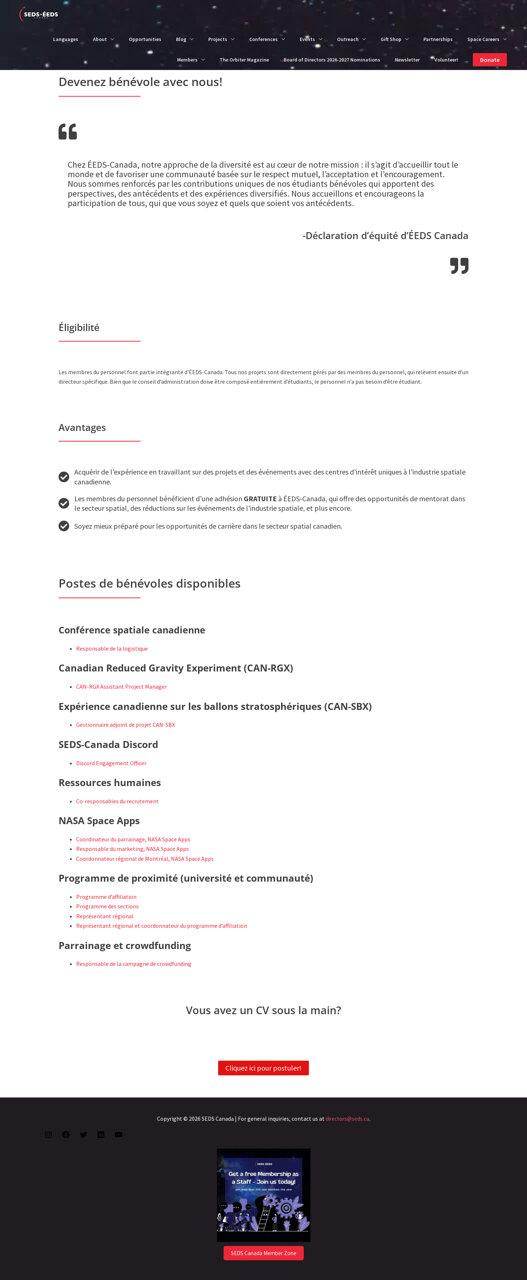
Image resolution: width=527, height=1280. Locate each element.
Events (307, 39)
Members (187, 59)
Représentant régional (105, 916)
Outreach (348, 39)
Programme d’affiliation (106, 896)
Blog (181, 39)
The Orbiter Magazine (244, 59)
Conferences (263, 39)
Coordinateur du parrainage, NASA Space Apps (133, 839)
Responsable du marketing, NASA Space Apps (132, 848)
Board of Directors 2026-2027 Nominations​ (332, 59)
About (100, 39)
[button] (490, 59)
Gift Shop (391, 39)
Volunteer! (446, 59)
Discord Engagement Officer (111, 763)
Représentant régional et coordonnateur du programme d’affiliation (161, 925)
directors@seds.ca (347, 1118)
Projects (217, 39)
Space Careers (483, 39)
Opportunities (145, 39)
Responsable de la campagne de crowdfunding (133, 963)
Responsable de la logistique (112, 648)
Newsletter (407, 59)
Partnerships (438, 39)
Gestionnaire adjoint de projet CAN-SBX (125, 724)
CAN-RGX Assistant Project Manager (121, 686)
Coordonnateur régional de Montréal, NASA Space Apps (145, 858)
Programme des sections (107, 906)
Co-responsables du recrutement (117, 801)
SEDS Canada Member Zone (263, 1253)
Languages (65, 39)
